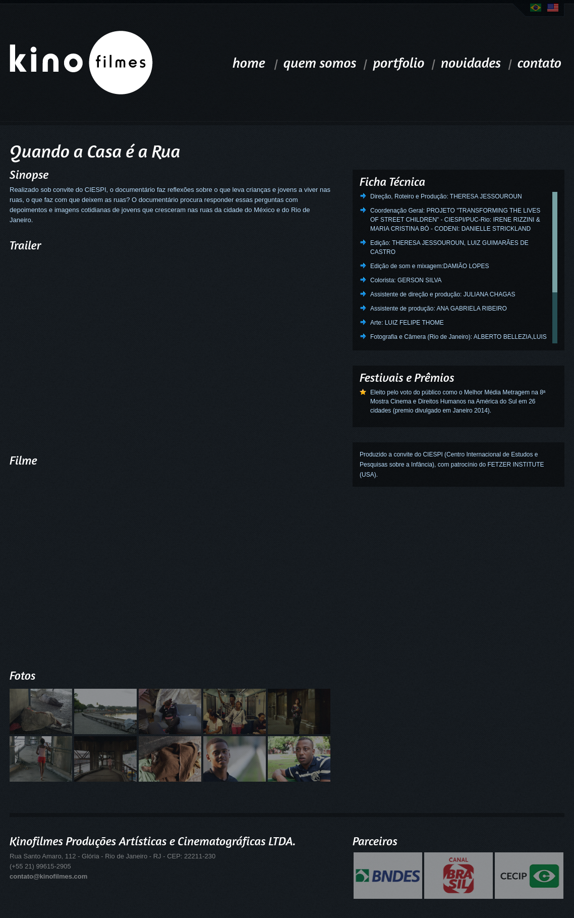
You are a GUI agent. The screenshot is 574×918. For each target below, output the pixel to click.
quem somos (320, 62)
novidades (471, 62)
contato (539, 62)
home (249, 62)
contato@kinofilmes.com (48, 876)
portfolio (398, 62)
